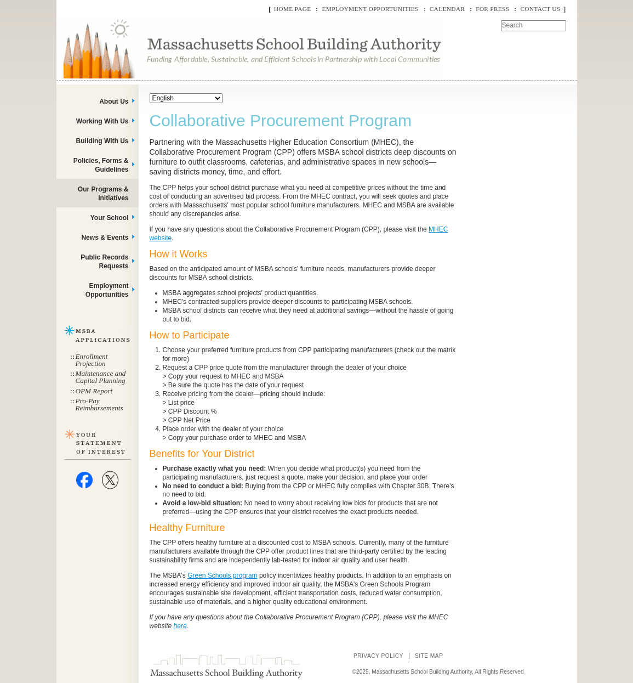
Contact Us (540, 8)
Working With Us (102, 121)
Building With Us (102, 141)
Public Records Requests (104, 261)
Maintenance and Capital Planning (101, 377)
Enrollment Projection (92, 360)
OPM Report (94, 390)
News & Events (104, 237)
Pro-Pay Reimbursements (99, 404)
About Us (113, 101)
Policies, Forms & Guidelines (101, 165)
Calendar (447, 8)
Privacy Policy (378, 656)
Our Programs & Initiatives (103, 193)
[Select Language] (186, 98)
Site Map (429, 656)
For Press (492, 8)
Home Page (292, 8)
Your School (109, 218)
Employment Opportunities (370, 8)
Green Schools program (222, 575)
